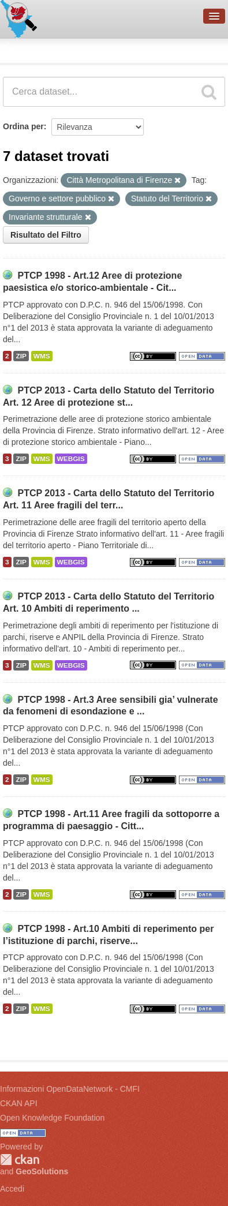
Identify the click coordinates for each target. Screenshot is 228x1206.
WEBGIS (71, 459)
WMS (41, 356)
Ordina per (23, 126)
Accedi (12, 1188)
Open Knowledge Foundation (52, 1117)
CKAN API (19, 1103)
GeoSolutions (42, 1171)
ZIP (21, 356)
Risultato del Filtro (45, 234)
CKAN (19, 1159)
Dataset (21, 49)
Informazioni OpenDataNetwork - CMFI (70, 1088)
